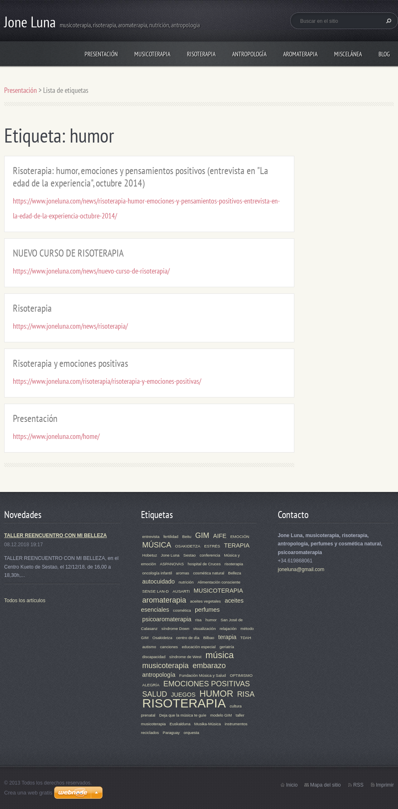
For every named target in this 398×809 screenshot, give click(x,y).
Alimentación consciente (218, 582)
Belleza (234, 573)
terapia (227, 637)
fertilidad (170, 536)
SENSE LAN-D (155, 591)
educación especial (199, 646)
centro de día (187, 637)
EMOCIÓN (239, 536)
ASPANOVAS (172, 564)
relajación (228, 628)
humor (211, 620)
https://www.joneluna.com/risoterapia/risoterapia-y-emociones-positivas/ (107, 381)
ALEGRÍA (151, 685)
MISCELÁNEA (348, 54)
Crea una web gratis (28, 793)
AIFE (219, 536)
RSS (358, 785)
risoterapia (234, 564)
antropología (158, 674)
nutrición (186, 582)
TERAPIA (237, 545)
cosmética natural (208, 573)
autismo (149, 646)
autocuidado (158, 581)
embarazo (209, 665)
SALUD (154, 694)
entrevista (151, 536)
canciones (169, 646)
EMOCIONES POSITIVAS (206, 684)
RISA (246, 694)
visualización (204, 628)
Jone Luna (170, 555)
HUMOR (216, 693)
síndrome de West (185, 656)
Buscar (387, 21)
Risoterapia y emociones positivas (70, 363)
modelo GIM (221, 715)
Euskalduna (180, 724)
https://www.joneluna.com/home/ (56, 436)
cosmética (182, 610)
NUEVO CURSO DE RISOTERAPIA (68, 253)
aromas (182, 573)
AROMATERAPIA (300, 54)
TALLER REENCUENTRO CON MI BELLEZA (55, 535)
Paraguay (171, 732)
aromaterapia (164, 600)
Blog (384, 54)
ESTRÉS (212, 546)
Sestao (189, 555)
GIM (202, 535)
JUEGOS (183, 694)
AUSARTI (180, 591)
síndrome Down (175, 628)
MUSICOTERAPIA (152, 54)
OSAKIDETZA (187, 546)
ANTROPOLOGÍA (249, 54)
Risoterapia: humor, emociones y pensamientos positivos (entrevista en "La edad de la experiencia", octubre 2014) (140, 176)
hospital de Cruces (204, 564)
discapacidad (153, 656)
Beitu (187, 536)
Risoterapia (32, 308)
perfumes (207, 609)
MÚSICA (156, 545)
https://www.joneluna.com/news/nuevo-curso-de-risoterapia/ (91, 271)
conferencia (209, 555)
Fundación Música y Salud (202, 675)
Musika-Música (207, 724)
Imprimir (385, 785)
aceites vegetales (205, 601)
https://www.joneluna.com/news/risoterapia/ (70, 326)
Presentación (101, 54)
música (219, 655)
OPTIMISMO (241, 675)
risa (198, 620)
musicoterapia (165, 665)
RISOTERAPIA (201, 54)
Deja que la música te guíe (182, 715)
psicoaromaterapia (166, 619)
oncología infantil (157, 573)
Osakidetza (162, 637)
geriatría (226, 646)
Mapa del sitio (325, 785)
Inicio (292, 785)
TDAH (245, 637)
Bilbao (208, 637)
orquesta (191, 732)
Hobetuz (149, 555)
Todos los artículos (24, 600)
